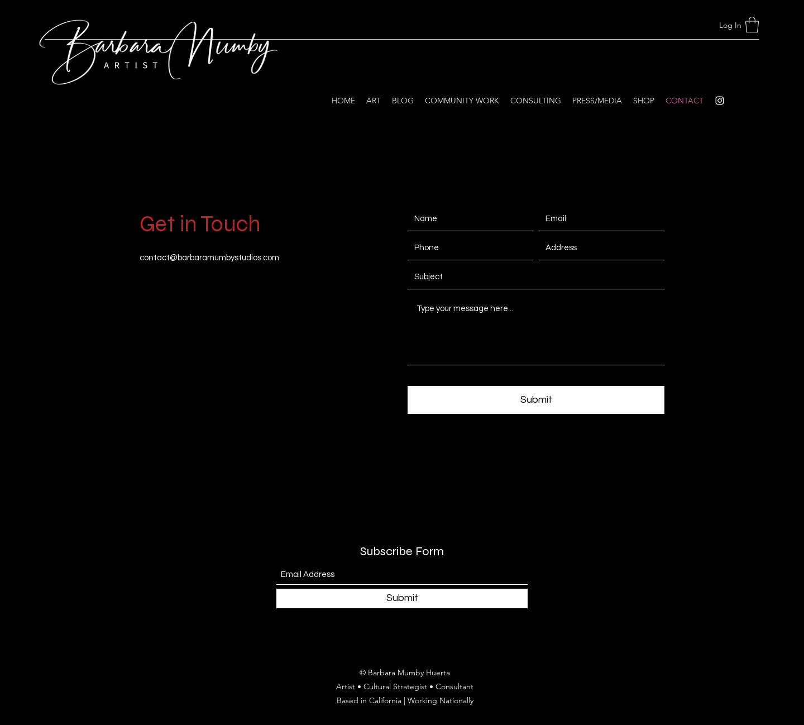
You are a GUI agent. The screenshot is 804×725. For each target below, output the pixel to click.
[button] (752, 25)
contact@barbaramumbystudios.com (209, 258)
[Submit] (536, 400)
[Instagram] (719, 100)
